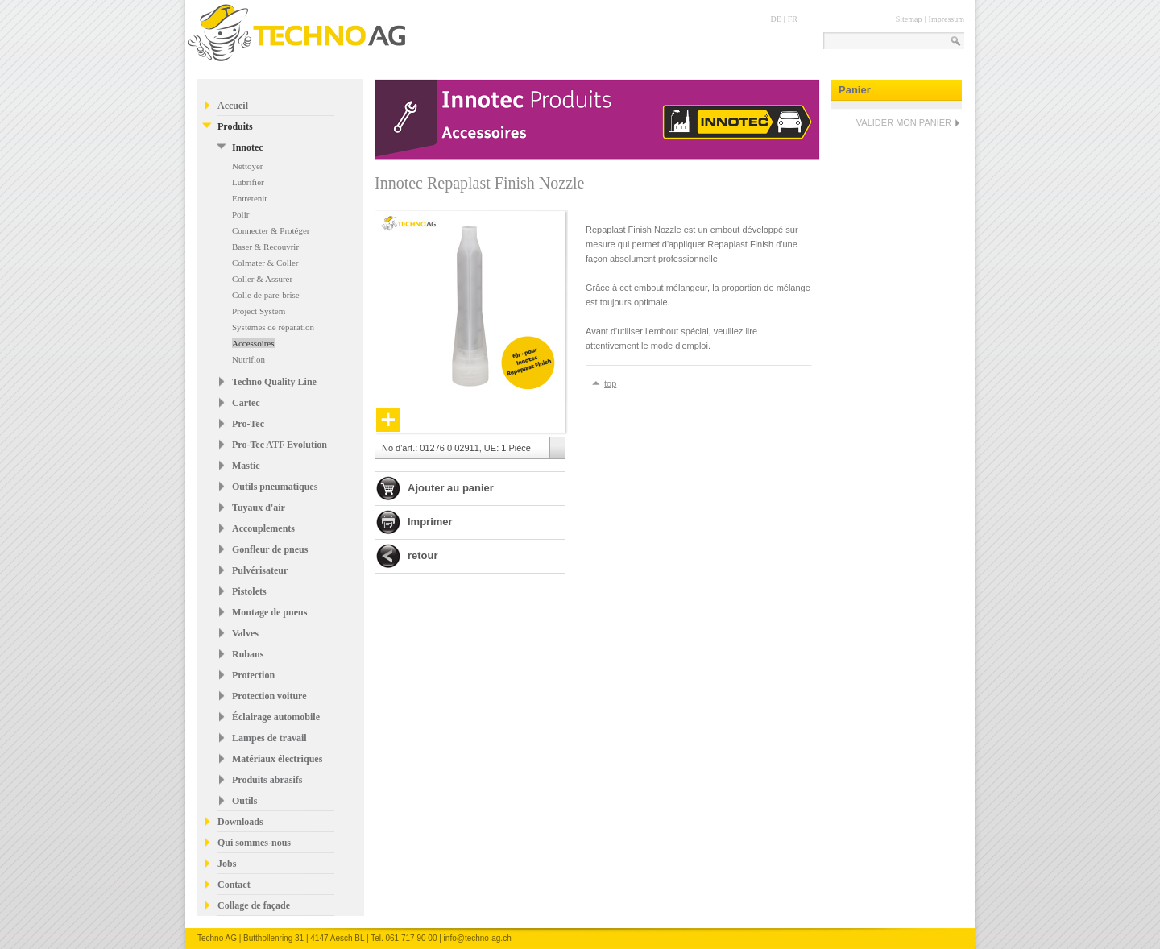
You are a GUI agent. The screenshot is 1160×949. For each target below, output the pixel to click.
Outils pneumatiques (274, 486)
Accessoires (253, 343)
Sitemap (909, 19)
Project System (258, 311)
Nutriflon (248, 359)
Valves (245, 633)
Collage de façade (254, 905)
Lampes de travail (269, 738)
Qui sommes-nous (254, 842)
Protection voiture (269, 696)
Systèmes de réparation (273, 327)
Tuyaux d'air (258, 507)
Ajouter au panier (451, 488)
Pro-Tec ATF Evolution (279, 444)
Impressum (946, 19)
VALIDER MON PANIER (903, 122)
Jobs (227, 863)
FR (793, 19)
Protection (253, 675)
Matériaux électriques (277, 759)
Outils (244, 800)
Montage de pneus (269, 612)
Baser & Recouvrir (265, 246)
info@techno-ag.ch (478, 938)
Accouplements (263, 528)
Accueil (233, 105)
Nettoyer (247, 166)
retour (423, 555)
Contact (234, 884)
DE (775, 19)
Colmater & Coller (265, 262)
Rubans (247, 654)
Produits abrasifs (267, 779)
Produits (235, 126)
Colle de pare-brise (266, 295)
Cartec (246, 402)
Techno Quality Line (274, 381)
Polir (240, 214)
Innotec (247, 147)
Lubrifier (248, 182)
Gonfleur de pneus (270, 549)
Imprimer (430, 522)
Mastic (246, 465)
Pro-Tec (248, 423)
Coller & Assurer (262, 279)
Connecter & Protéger (271, 230)
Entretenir (249, 198)
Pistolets (249, 591)
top (610, 383)
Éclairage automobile (276, 717)
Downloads (240, 821)
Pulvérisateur (260, 570)
